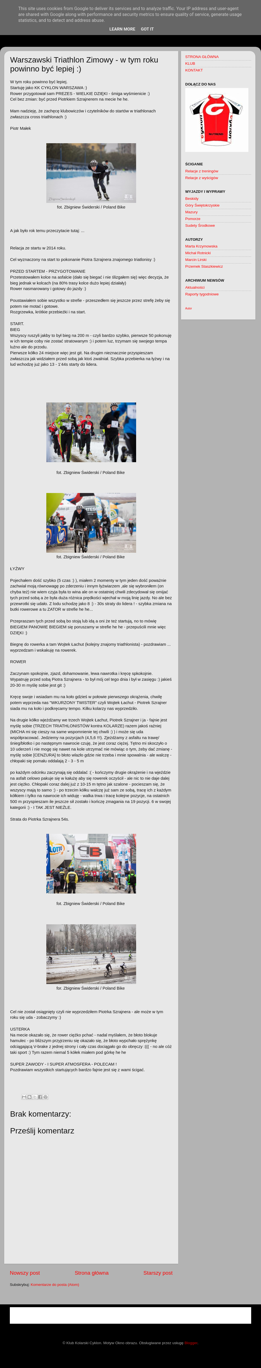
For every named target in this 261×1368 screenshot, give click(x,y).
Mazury (191, 212)
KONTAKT (194, 70)
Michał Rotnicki (198, 253)
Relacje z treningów (201, 171)
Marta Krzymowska (201, 246)
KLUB (190, 63)
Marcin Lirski (196, 260)
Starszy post (158, 1273)
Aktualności (195, 287)
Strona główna (92, 1273)
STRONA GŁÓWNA (202, 57)
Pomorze (192, 219)
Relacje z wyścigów (201, 178)
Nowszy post (25, 1273)
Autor (188, 308)
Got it (147, 29)
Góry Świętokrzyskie (202, 205)
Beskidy (191, 198)
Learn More (122, 29)
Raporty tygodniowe (202, 294)
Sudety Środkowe (200, 225)
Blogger (191, 1343)
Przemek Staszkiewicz (204, 266)
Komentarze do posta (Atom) (55, 1285)
